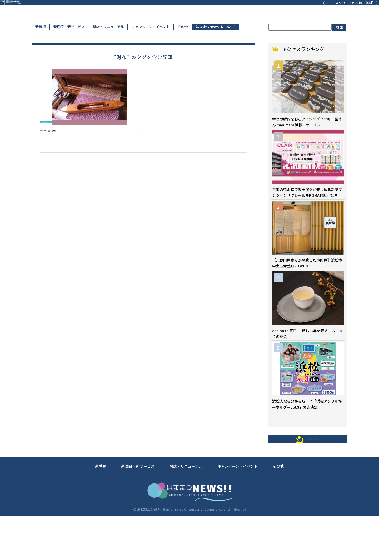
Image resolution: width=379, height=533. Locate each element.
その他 (182, 26)
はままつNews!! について (215, 26)
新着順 (40, 26)
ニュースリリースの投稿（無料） (335, 9)
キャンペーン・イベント (150, 26)
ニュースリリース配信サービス (308, 453)
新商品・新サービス (69, 26)
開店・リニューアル (108, 26)
